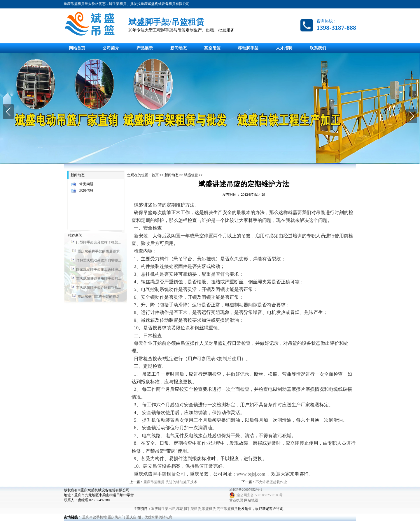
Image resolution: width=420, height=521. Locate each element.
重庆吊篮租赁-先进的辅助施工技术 (170, 482)
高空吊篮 (212, 48)
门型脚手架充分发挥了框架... (98, 242)
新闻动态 (178, 48)
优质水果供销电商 (158, 517)
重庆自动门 (135, 517)
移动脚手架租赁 (188, 509)
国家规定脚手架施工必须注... (98, 269)
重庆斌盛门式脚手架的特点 (99, 296)
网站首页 (77, 48)
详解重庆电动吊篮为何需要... (98, 260)
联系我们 (318, 48)
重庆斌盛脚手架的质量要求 (99, 251)
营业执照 (236, 500)
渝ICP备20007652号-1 (245, 490)
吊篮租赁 (209, 509)
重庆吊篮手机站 (94, 517)
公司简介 (111, 48)
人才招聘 (284, 48)
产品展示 (144, 48)
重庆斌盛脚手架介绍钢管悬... (98, 287)
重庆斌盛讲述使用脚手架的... (98, 278)
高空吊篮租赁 (227, 509)
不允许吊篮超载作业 (271, 482)
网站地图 (251, 500)
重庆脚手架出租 (163, 509)
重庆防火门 (116, 517)
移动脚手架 (248, 48)
